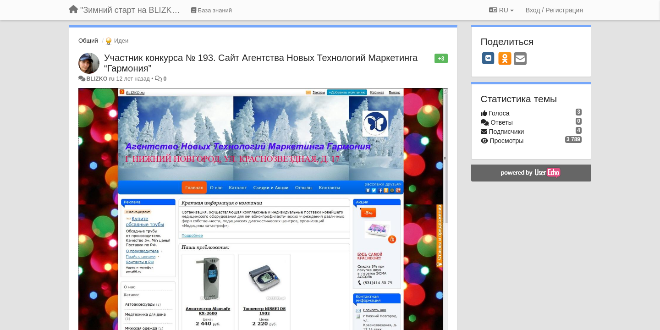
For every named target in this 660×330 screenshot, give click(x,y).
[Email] (520, 59)
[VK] (488, 58)
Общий (88, 40)
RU (501, 10)
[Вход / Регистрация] (554, 10)
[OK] (505, 58)
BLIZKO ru (101, 79)
